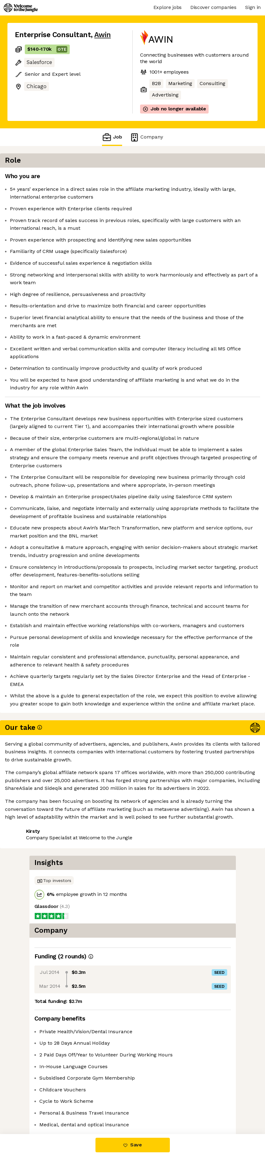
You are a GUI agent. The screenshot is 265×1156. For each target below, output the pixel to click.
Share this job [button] (31, 1108)
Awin (102, 35)
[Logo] (21, 7)
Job (112, 137)
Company (146, 137)
